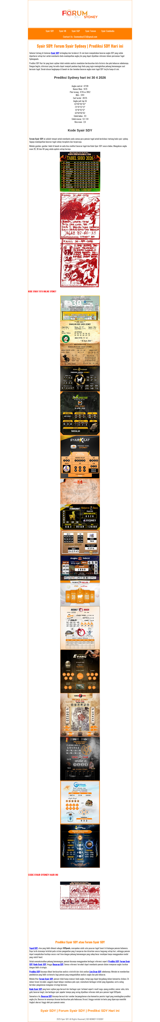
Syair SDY (50, 31)
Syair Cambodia (107, 31)
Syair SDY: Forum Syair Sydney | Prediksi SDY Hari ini (80, 46)
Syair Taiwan (90, 31)
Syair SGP (76, 31)
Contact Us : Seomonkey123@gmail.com (80, 36)
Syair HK (62, 31)
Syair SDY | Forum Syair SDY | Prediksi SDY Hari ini (80, 1011)
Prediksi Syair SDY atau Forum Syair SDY (80, 942)
